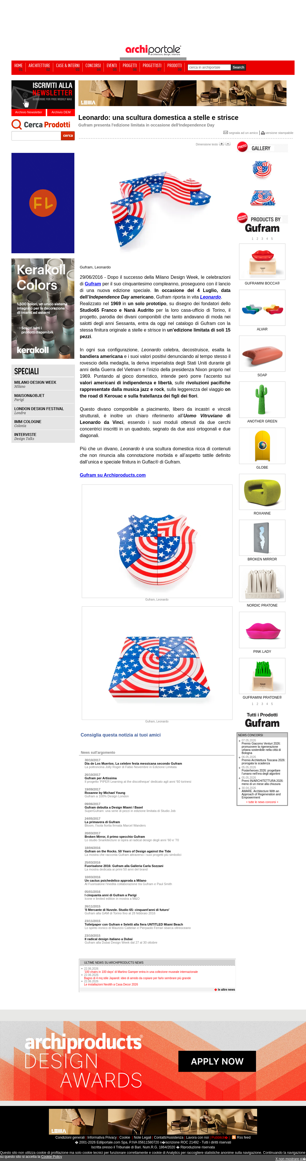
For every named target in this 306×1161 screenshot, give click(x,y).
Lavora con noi (197, 1137)
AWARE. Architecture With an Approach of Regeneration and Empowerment (261, 792)
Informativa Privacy (102, 1137)
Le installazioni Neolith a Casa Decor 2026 (111, 983)
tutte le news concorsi (262, 802)
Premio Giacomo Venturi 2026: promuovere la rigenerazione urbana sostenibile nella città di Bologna (261, 747)
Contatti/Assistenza (169, 1137)
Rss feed (244, 1137)
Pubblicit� (220, 1137)
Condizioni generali (70, 1137)
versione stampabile (279, 133)
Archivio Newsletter (28, 112)
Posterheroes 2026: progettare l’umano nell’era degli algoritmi (261, 770)
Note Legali (142, 1137)
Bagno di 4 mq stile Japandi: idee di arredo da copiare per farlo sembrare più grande (137, 976)
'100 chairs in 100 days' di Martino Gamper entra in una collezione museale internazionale (141, 970)
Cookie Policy (51, 1157)
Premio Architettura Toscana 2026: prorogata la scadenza (263, 760)
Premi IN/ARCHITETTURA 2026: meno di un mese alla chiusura (262, 781)
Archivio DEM (61, 112)
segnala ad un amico (240, 133)
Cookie (125, 1137)
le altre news (226, 989)
